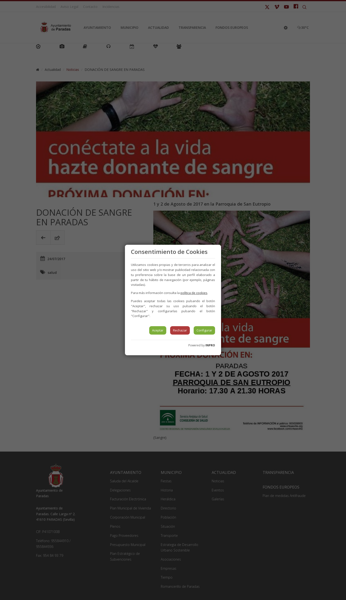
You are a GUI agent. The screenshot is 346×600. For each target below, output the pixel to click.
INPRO (210, 345)
